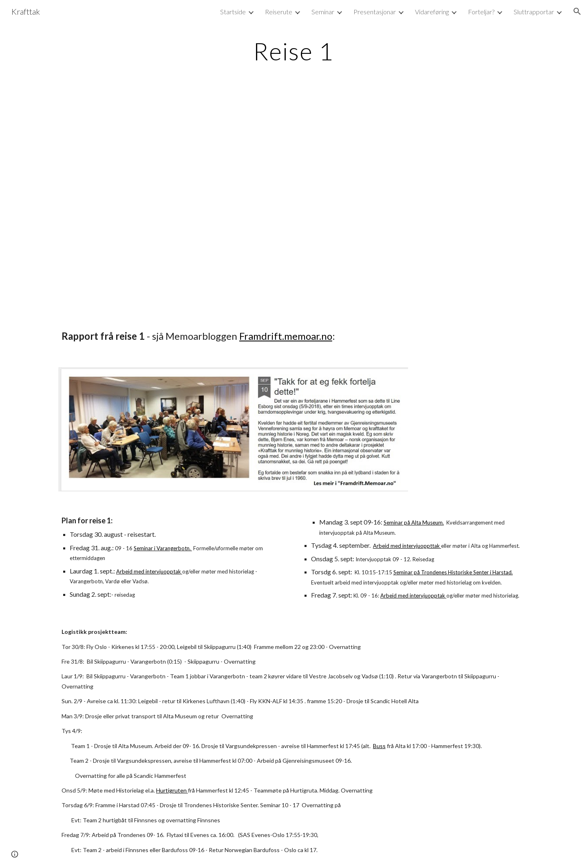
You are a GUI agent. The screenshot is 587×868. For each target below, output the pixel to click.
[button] (577, 11)
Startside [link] (233, 12)
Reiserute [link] (278, 12)
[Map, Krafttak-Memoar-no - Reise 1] (293, 202)
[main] (293, 51)
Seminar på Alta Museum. (414, 522)
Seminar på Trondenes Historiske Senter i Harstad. (453, 572)
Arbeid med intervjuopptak (148, 571)
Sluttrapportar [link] (534, 12)
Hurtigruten (172, 790)
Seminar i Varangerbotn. (163, 548)
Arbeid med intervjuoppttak (406, 545)
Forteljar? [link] (481, 12)
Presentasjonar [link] (374, 12)
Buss (379, 745)
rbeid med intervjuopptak (414, 595)
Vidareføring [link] (432, 12)
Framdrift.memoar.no (285, 336)
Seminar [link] (322, 12)
